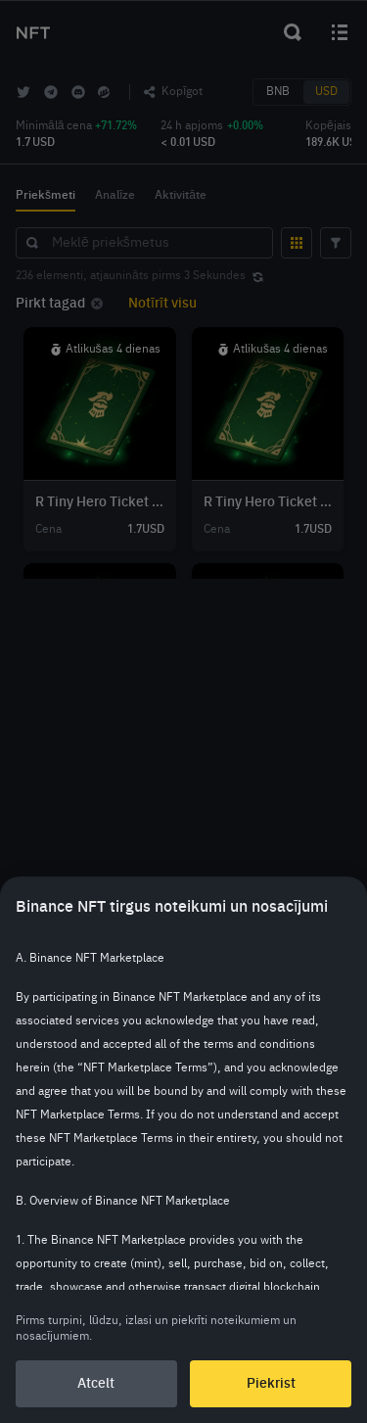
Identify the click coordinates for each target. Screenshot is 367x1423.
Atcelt (96, 1384)
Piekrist (271, 1384)
